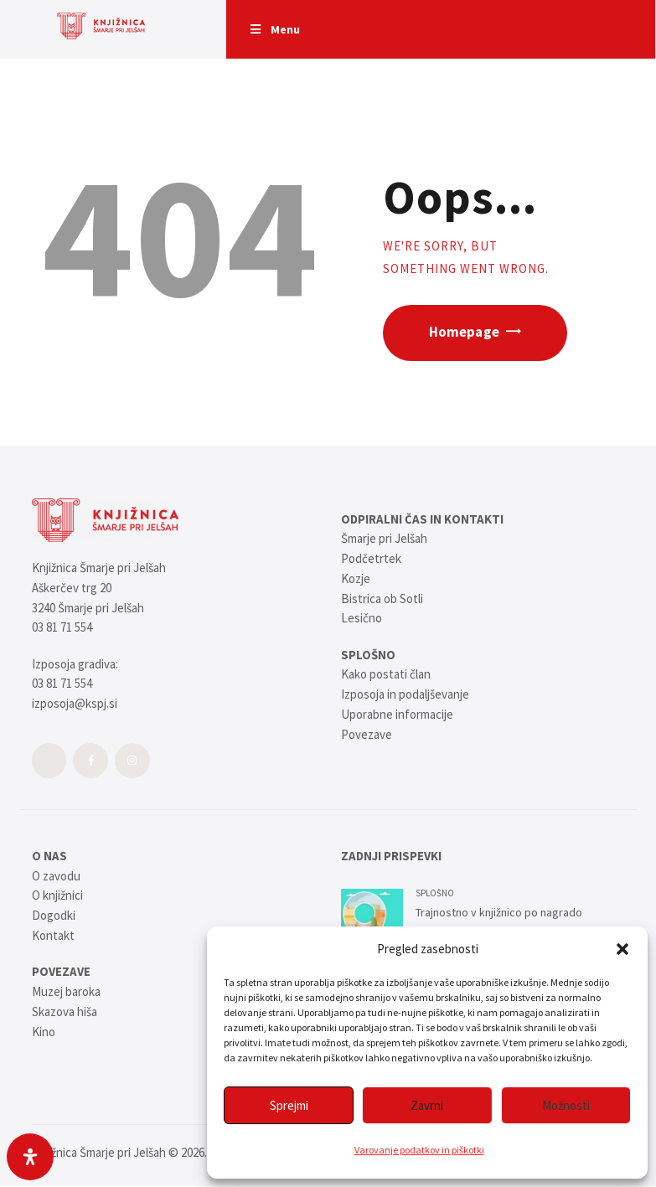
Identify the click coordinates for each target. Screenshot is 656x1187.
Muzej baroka (66, 991)
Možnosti (566, 1105)
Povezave (366, 734)
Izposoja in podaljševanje (405, 694)
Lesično (361, 618)
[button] (622, 949)
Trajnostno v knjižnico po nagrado (499, 913)
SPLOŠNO (435, 893)
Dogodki (53, 915)
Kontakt (53, 935)
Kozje (355, 578)
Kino (43, 1032)
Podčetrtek (371, 558)
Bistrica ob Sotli (382, 598)
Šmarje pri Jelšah (384, 538)
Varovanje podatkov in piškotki (419, 1149)
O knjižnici (57, 895)
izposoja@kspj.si (74, 703)
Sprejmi (289, 1105)
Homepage (464, 332)
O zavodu (56, 876)
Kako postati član (386, 674)
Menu (274, 29)
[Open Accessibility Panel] (30, 1156)
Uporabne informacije (397, 714)
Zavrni (427, 1105)
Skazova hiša (64, 1011)
